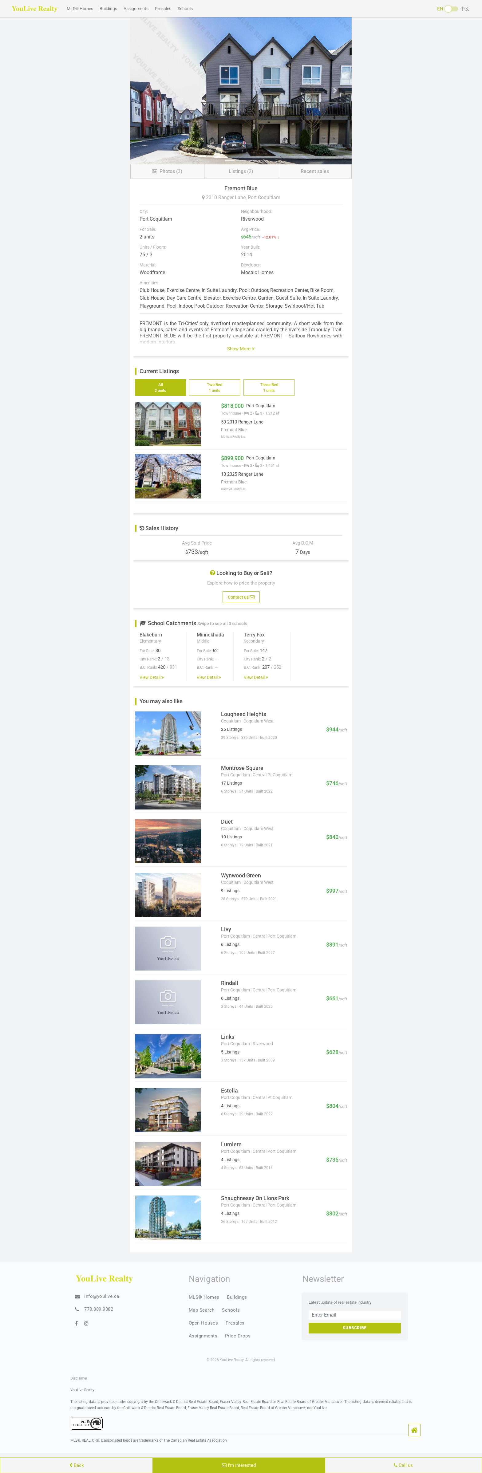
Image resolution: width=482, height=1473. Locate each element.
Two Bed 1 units (214, 387)
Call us (403, 1465)
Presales (163, 8)
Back (76, 1465)
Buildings (108, 8)
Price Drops (238, 1336)
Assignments (136, 8)
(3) (167, 171)
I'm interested (239, 1465)
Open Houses (203, 1323)
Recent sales (315, 171)
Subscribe (354, 1327)
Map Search (202, 1310)
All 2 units (160, 387)
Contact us (241, 596)
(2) (241, 171)
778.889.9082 (98, 1309)
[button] (414, 1430)
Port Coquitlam (264, 197)
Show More (241, 349)
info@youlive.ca (101, 1296)
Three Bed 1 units (269, 387)
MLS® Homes (80, 8)
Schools (185, 8)
